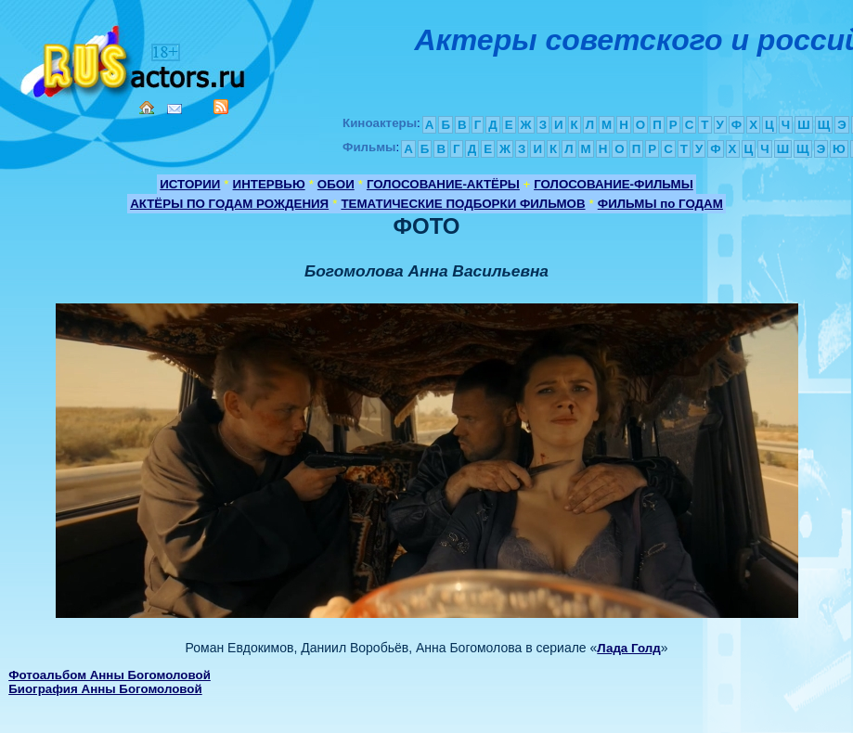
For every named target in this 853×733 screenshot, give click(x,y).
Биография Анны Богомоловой (105, 689)
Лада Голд (628, 648)
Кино (135, 58)
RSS (220, 106)
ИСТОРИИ (190, 184)
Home (146, 107)
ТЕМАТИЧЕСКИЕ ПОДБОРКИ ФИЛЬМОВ (463, 204)
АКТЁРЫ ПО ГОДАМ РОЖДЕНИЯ (229, 204)
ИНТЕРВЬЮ (269, 184)
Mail (174, 109)
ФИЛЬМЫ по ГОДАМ (660, 204)
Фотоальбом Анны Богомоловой (109, 675)
